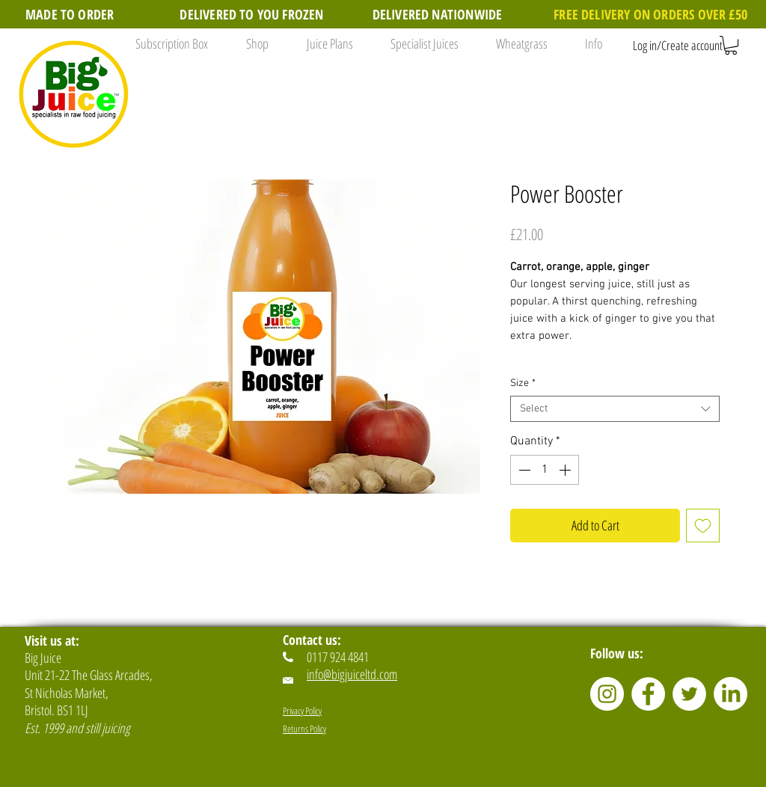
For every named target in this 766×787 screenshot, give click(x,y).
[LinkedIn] (730, 694)
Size (523, 383)
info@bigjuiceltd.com (352, 674)
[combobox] (615, 409)
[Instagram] (607, 694)
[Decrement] (522, 470)
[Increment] (566, 470)
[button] (253, 43)
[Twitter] (689, 694)
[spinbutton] (544, 470)
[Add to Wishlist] (703, 525)
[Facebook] (648, 694)
